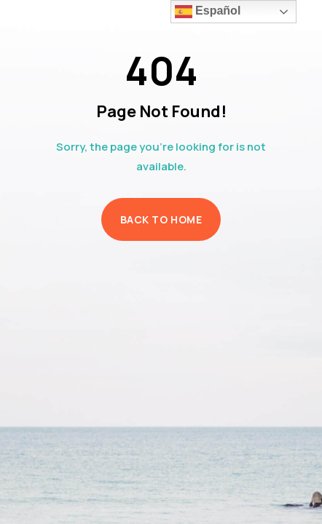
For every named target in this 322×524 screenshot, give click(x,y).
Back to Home (161, 219)
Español (208, 11)
